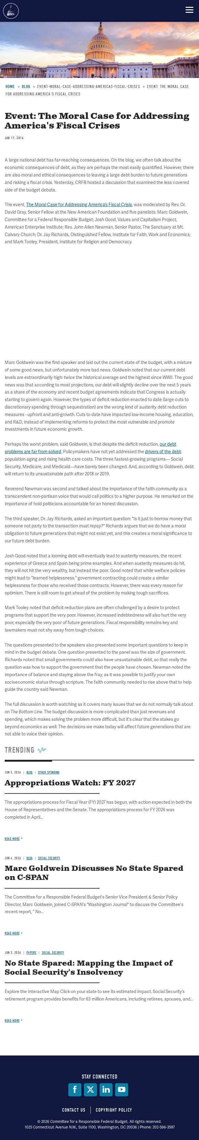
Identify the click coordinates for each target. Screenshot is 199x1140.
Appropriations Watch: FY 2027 (70, 783)
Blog (30, 772)
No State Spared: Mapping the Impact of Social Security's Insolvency (89, 967)
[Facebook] (74, 1089)
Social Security (49, 858)
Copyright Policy (114, 1110)
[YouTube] (121, 1089)
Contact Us (73, 1110)
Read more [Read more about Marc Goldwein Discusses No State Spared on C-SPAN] (12, 933)
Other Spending (49, 772)
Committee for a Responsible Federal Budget (11, 11)
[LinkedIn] (106, 1089)
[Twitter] (90, 1089)
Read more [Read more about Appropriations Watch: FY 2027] (12, 839)
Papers (31, 953)
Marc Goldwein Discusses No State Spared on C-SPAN (94, 873)
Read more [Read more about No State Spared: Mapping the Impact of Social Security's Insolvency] (12, 1021)
